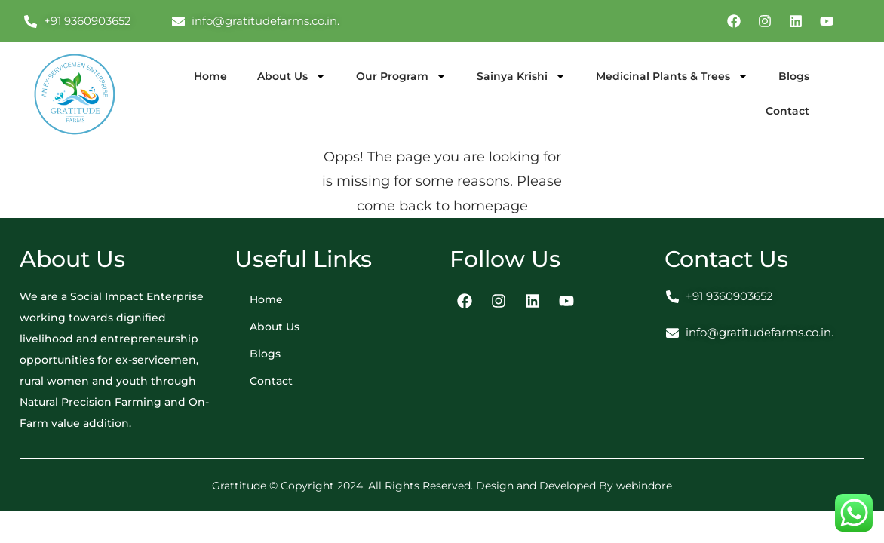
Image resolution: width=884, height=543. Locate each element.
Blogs (793, 76)
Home (210, 76)
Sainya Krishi (521, 76)
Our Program (401, 76)
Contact (787, 111)
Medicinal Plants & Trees (672, 76)
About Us (291, 76)
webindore (644, 485)
